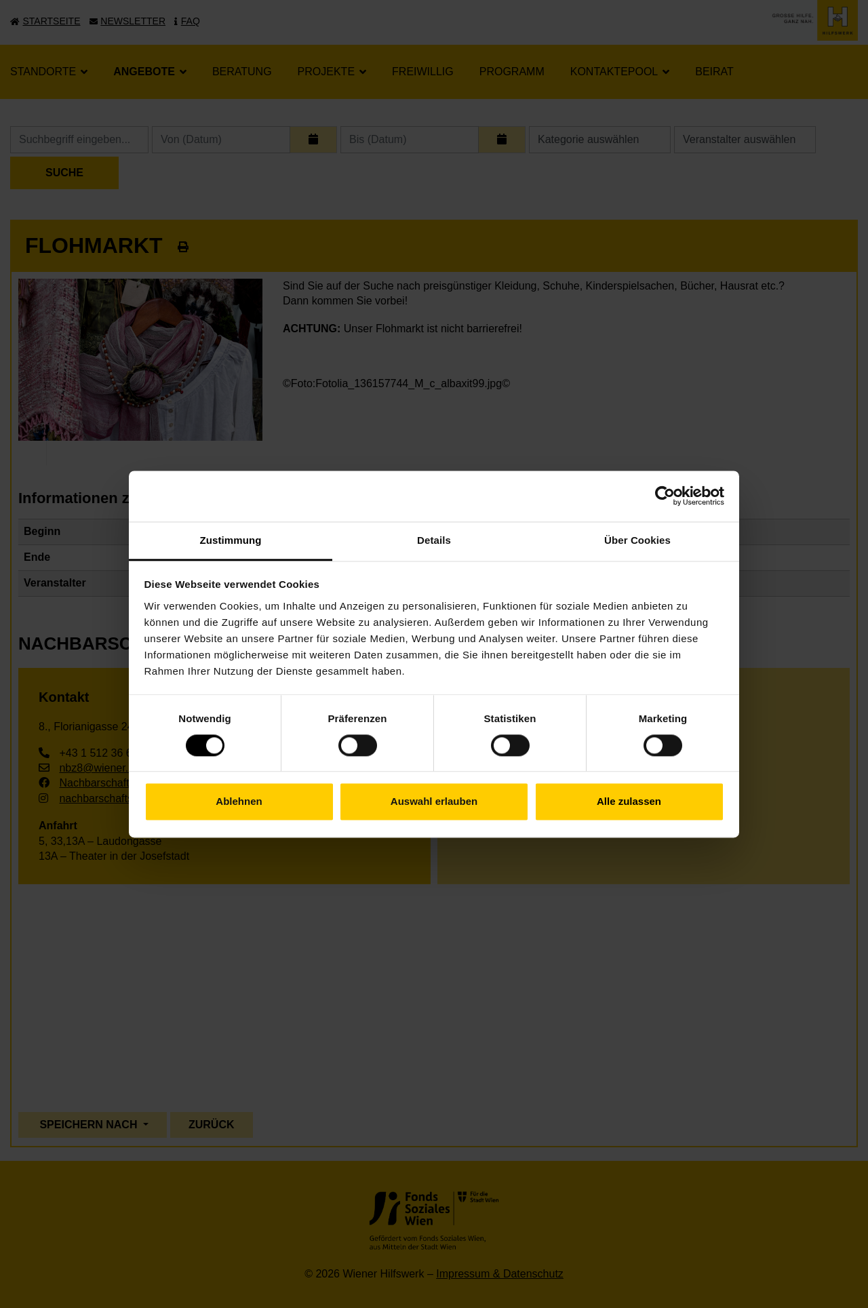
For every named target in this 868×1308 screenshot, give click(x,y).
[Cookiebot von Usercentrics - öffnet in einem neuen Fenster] (665, 495)
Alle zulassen (629, 802)
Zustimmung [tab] (231, 540)
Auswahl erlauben (434, 802)
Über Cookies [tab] (637, 540)
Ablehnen (239, 802)
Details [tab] (434, 540)
